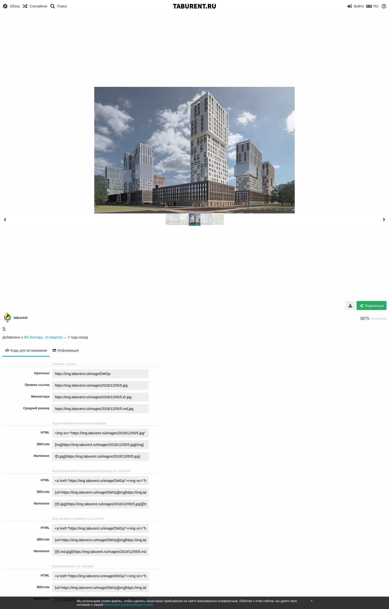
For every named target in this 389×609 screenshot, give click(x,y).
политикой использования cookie (128, 605)
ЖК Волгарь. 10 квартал (43, 337)
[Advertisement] (194, 49)
